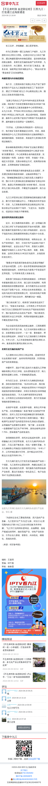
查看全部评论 (24, 728)
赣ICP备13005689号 (24, 776)
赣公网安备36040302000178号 (24, 779)
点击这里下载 (34, 759)
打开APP (41, 3)
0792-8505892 (27, 773)
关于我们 (24, 770)
